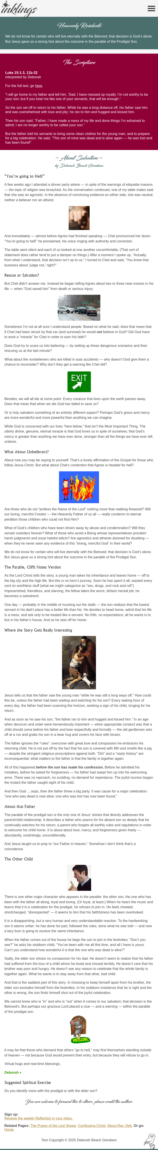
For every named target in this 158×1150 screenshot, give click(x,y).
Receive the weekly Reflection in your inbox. (38, 1118)
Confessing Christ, (92, 1126)
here (38, 86)
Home (9, 1129)
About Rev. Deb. (120, 1126)
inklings (22, 9)
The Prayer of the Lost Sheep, (53, 1126)
